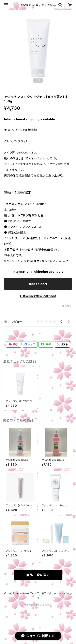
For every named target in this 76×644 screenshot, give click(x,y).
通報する (67, 306)
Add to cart (38, 284)
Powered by (38, 604)
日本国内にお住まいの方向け (38, 296)
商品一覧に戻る (38, 575)
